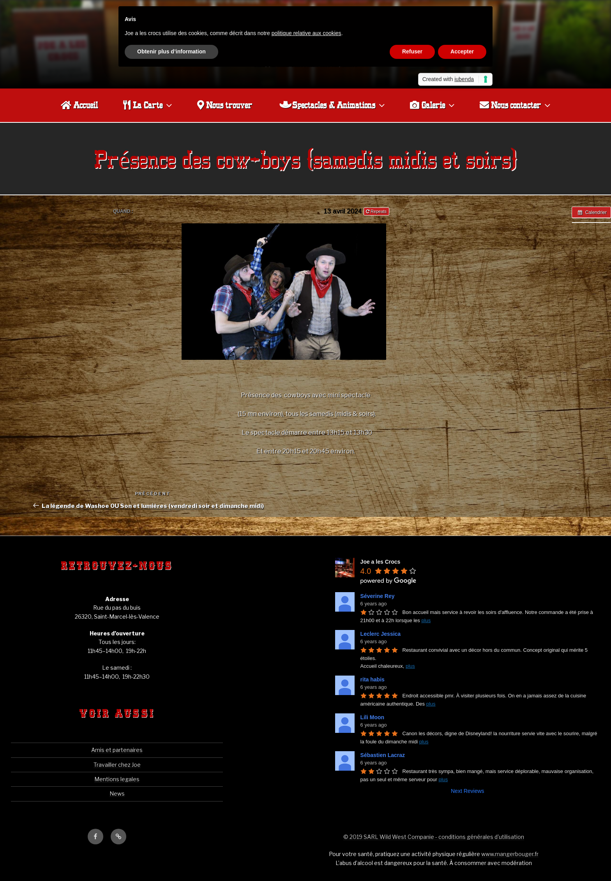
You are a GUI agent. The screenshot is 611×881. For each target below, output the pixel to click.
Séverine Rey (377, 596)
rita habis (372, 679)
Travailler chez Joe (117, 764)
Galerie (433, 105)
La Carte (148, 105)
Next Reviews (467, 791)
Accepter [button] (462, 51)
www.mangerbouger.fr (510, 854)
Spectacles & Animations (333, 105)
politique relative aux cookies (306, 33)
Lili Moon (372, 717)
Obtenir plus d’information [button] (171, 51)
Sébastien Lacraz (382, 755)
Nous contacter (516, 105)
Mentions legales (117, 779)
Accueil (79, 105)
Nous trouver (224, 105)
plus (426, 620)
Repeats (377, 211)
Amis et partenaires (117, 750)
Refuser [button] (412, 51)
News (117, 793)
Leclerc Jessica (380, 634)
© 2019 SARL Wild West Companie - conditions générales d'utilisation (433, 836)
